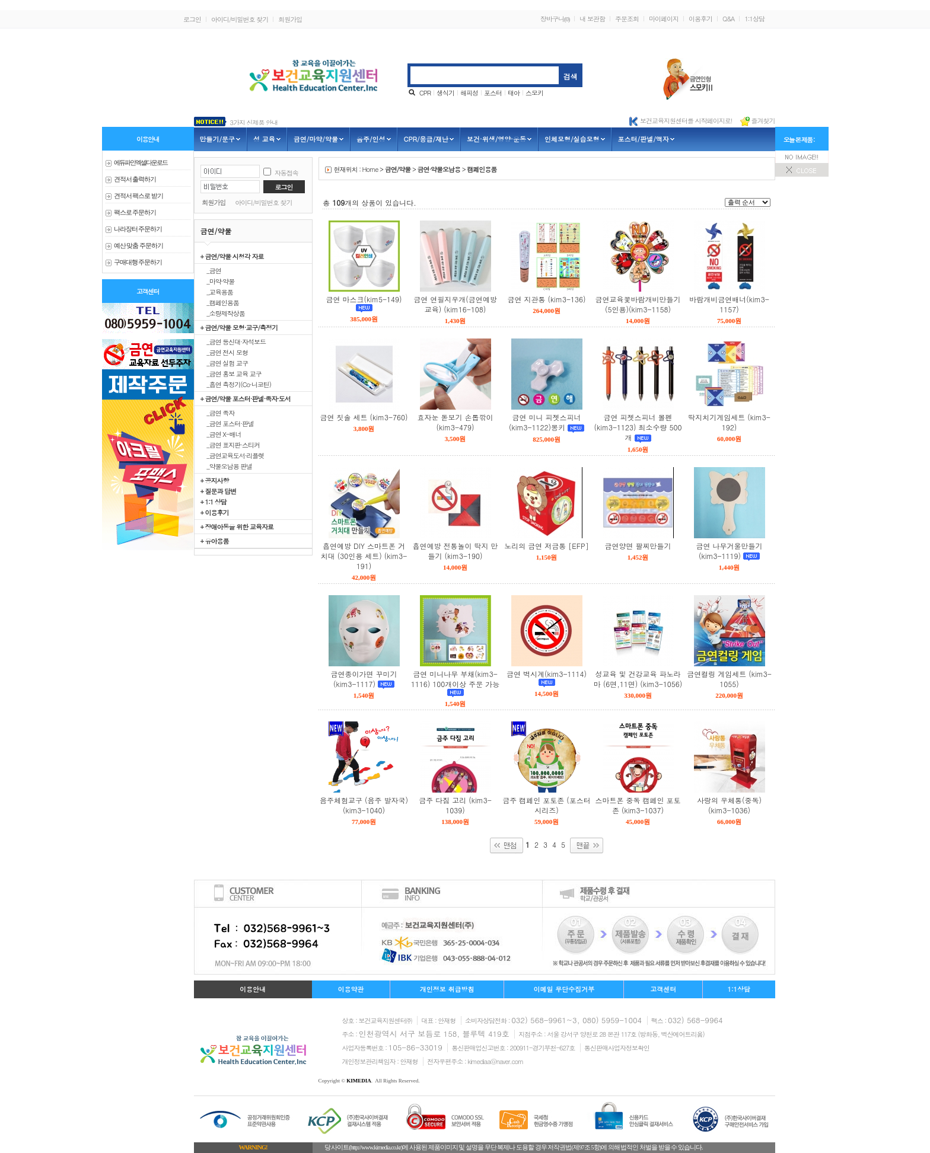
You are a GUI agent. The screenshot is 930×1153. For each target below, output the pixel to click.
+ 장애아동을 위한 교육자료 (236, 526)
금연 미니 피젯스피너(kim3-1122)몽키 (545, 422)
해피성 (469, 92)
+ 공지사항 (214, 480)
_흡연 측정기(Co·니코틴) (235, 384)
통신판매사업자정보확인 (616, 1047)
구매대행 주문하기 (138, 262)
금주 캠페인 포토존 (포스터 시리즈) (546, 805)
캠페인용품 (481, 169)
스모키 (534, 92)
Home (370, 169)
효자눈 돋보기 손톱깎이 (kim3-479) (455, 422)
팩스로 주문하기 (135, 212)
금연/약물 (398, 169)
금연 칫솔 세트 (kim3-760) (364, 417)
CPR (425, 92)
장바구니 (554, 18)
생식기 (445, 92)
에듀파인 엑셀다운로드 (141, 162)
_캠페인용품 (219, 302)
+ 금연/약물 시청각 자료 (232, 256)
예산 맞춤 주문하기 (138, 245)
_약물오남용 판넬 (226, 466)
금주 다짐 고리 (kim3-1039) (455, 805)
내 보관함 (592, 18)
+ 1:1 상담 (213, 501)
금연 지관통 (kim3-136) (547, 299)
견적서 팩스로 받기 (138, 196)
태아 (514, 92)
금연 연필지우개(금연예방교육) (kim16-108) (455, 304)
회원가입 (290, 19)
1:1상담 (754, 18)
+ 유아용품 (214, 540)
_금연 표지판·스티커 (230, 444)
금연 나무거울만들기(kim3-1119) (729, 551)
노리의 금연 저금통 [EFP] (546, 546)
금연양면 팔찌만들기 (637, 546)
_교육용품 (216, 292)
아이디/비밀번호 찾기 (239, 19)
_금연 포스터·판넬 (227, 423)
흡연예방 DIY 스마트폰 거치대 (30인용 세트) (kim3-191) (364, 556)
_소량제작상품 (222, 313)
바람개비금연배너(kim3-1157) (729, 304)
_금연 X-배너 (220, 434)
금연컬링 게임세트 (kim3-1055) (729, 679)
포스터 (493, 92)
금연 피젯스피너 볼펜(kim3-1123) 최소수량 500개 (638, 427)
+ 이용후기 (214, 512)
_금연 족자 (217, 412)
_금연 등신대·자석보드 (233, 341)
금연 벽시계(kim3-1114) (547, 674)
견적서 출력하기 (135, 179)
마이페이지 (664, 18)
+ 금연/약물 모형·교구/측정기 (239, 327)
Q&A (728, 18)
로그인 (192, 19)
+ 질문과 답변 (218, 491)
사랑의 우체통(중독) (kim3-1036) (729, 805)
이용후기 (700, 18)
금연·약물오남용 (438, 169)
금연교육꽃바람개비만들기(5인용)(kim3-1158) (638, 304)
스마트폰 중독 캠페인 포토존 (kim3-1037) (637, 805)
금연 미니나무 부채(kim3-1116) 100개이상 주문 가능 (455, 679)
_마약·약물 (217, 281)
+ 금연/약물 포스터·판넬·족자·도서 (245, 398)
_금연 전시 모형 (224, 352)
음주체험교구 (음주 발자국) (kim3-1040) (364, 805)
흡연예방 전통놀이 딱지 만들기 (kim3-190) (455, 551)
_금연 (210, 270)
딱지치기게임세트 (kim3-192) (729, 422)
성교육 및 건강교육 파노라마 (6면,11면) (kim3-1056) (638, 679)
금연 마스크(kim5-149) (364, 299)
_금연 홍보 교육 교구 (231, 373)
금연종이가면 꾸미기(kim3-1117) (363, 679)
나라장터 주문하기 (138, 229)
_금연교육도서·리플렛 (232, 455)
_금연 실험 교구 (224, 363)
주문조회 (627, 18)
